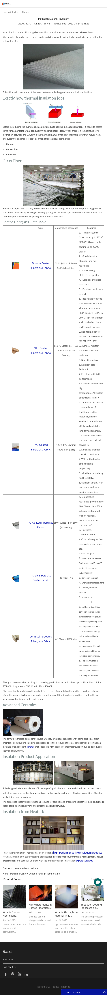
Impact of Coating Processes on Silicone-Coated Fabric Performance (92, 906)
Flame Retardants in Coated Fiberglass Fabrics (40, 906)
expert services (84, 860)
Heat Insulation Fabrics (26, 868)
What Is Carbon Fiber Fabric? (12, 914)
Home (6, 12)
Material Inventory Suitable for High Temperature (35, 873)
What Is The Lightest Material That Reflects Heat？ (66, 914)
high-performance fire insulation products (77, 852)
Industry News (20, 12)
